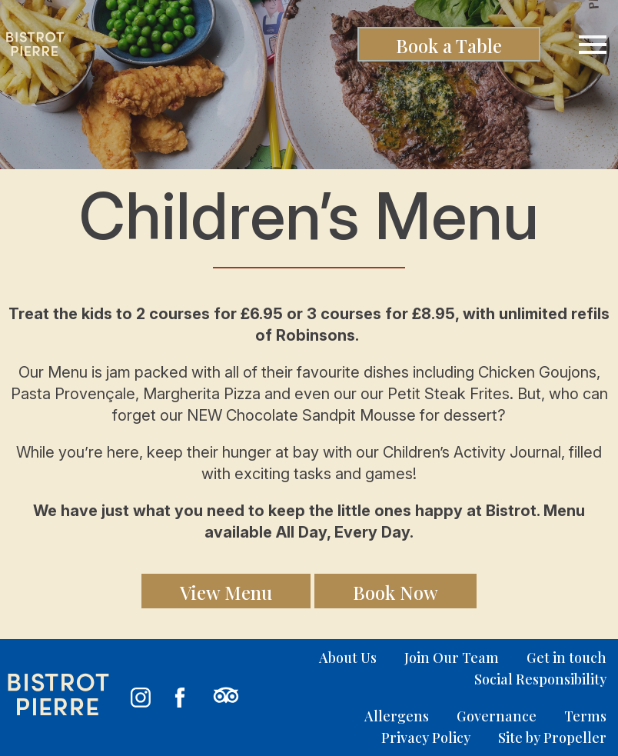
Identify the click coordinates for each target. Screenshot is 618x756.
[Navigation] (592, 44)
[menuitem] (334, 657)
